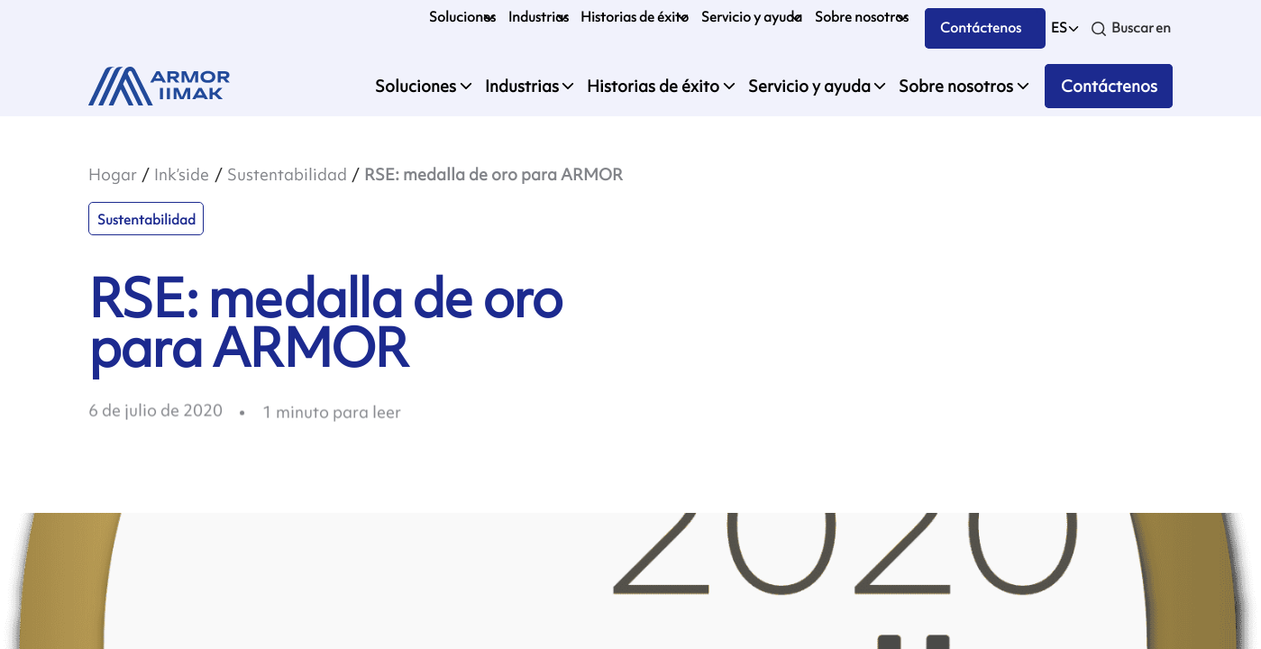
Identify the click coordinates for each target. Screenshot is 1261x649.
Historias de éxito (634, 17)
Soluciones (462, 17)
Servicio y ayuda (751, 17)
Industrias (538, 17)
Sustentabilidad (287, 174)
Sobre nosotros (862, 17)
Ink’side (181, 174)
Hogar (112, 174)
